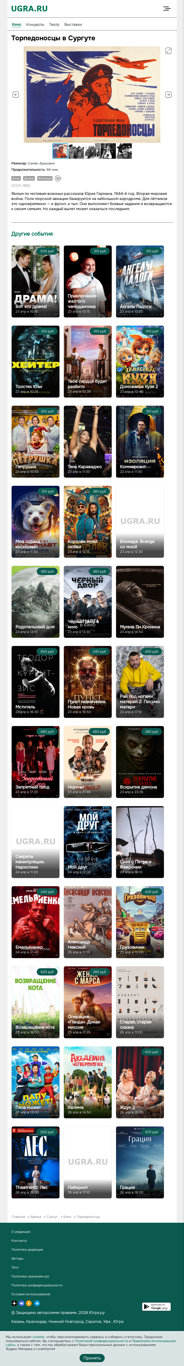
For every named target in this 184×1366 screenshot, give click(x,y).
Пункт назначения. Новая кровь (87, 704)
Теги (14, 1267)
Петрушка (25, 466)
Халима (75, 1107)
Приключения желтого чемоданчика (82, 301)
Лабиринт (78, 1187)
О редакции (20, 1231)
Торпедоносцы (88, 1217)
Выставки (73, 24)
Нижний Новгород (66, 1321)
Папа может (28, 1107)
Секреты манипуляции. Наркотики (30, 862)
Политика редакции (27, 1249)
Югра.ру (97, 1312)
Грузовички (132, 947)
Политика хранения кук (30, 1276)
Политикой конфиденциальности (101, 1341)
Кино (16, 24)
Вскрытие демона (138, 787)
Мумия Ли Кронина (140, 627)
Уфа (106, 1321)
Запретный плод (32, 787)
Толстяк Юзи (28, 386)
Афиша (35, 1217)
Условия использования (30, 1294)
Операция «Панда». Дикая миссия (84, 1022)
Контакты (19, 1240)
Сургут (52, 1217)
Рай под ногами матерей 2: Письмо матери (140, 702)
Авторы (17, 1258)
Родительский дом (35, 627)
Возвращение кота (35, 1027)
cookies (38, 1337)
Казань (17, 1321)
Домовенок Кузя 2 (139, 386)
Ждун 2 (127, 1107)
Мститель (25, 707)
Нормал (76, 787)
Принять (92, 1358)
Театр (54, 24)
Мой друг (78, 867)
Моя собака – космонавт (29, 544)
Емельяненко (29, 947)
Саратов (93, 1321)
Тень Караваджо (85, 466)
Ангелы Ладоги (135, 306)
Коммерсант (133, 466)
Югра (118, 1321)
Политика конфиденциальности (36, 1285)
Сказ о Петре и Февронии (135, 864)
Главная (18, 1217)
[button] (168, 51)
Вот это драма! (31, 306)
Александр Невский (79, 944)
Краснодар (36, 1321)
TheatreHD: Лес (31, 1187)
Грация (127, 1187)
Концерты (35, 24)
